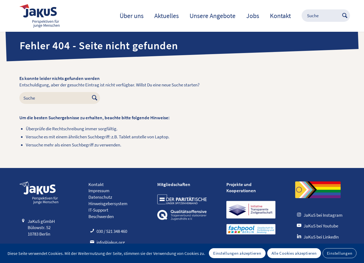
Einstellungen (339, 253)
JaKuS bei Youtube (321, 226)
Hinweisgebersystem (107, 203)
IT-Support (98, 210)
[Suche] (320, 16)
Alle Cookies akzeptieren (294, 253)
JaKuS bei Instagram (323, 215)
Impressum (98, 191)
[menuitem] (131, 16)
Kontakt (96, 184)
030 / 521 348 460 (112, 231)
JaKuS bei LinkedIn (321, 237)
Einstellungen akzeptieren (237, 253)
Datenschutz (100, 197)
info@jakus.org (111, 242)
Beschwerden (101, 216)
